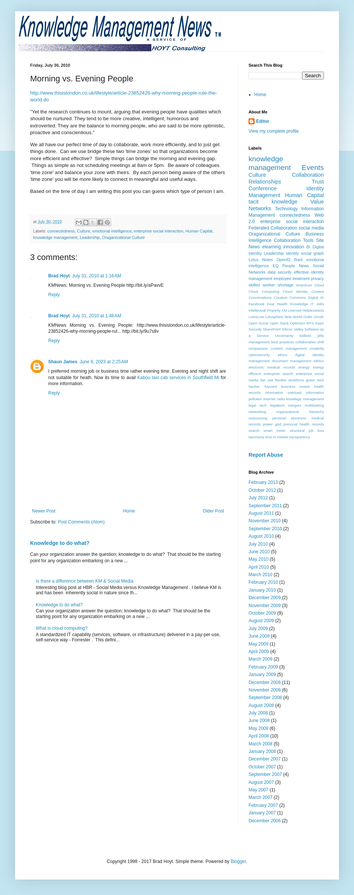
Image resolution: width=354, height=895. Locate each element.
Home (129, 511)
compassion (258, 348)
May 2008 (259, 728)
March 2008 (260, 744)
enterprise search (278, 374)
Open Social (259, 323)
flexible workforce (289, 380)
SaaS (319, 323)
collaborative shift (310, 342)
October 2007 (262, 767)
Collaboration (308, 175)
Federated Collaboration (273, 228)
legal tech (258, 405)
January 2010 (262, 590)
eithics (319, 361)
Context (317, 291)
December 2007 (265, 759)
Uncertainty (284, 336)
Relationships (265, 182)
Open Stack (279, 323)
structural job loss (307, 430)
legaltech (277, 405)
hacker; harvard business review (279, 386)
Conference (262, 188)
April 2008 (259, 736)
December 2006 (265, 820)
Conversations (260, 297)
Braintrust (304, 285)
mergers (294, 405)
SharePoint (272, 329)
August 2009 (261, 620)
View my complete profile (274, 131)
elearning (271, 246)
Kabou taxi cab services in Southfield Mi (178, 377)
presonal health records (304, 424)
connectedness (61, 231)
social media (311, 228)
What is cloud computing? (61, 628)
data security (280, 272)
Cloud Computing (264, 291)
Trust (318, 182)
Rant (298, 259)
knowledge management (55, 237)
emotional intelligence (111, 231)
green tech (315, 380)
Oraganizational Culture (123, 237)
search (254, 430)
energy (304, 367)
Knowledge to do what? (59, 543)
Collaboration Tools (293, 240)
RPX (310, 323)
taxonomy (256, 437)
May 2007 (259, 789)
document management (291, 361)
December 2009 (265, 597)
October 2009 (262, 613)
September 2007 (265, 774)
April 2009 (259, 651)
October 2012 (262, 490)
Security (255, 329)
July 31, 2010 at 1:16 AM (96, 275)
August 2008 (261, 705)
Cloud (319, 285)
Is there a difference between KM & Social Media (84, 581)
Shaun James (62, 361)
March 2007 (260, 797)
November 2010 (265, 520)
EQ (276, 265)
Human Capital (199, 231)
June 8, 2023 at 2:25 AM (103, 361)
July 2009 (258, 628)
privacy (317, 278)
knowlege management (305, 399)
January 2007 (262, 812)
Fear (271, 304)
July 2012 (258, 497)
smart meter (274, 430)
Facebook (256, 304)
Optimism (297, 323)
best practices (282, 342)
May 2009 (259, 644)
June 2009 (259, 636)
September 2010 (265, 528)
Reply (54, 294)
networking (257, 412)
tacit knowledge (273, 202)
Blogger (238, 861)
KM (284, 310)
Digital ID (316, 297)
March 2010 (260, 574)
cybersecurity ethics (268, 355)
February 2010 (263, 582)
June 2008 (259, 720)
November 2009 (265, 605)
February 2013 (263, 482)
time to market (276, 437)
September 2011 (265, 505)
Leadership (90, 237)
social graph (312, 253)
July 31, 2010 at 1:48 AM (96, 315)
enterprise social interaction (158, 231)
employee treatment (291, 278)
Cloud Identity (295, 291)
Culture (83, 231)
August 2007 (261, 782)
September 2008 (265, 697)
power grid (272, 424)
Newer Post (43, 511)
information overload (283, 392)
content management (289, 348)
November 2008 (265, 690)
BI (308, 247)
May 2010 (259, 559)
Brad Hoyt (59, 275)
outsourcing (258, 418)
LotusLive (256, 317)
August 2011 (261, 513)
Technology (286, 208)
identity (292, 253)
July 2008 (258, 713)
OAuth (319, 317)
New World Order (298, 317)
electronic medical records (272, 367)
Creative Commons (290, 297)
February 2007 (263, 805)
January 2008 (262, 751)
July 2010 (258, 544)
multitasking (314, 405)
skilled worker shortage (271, 285)
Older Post (213, 511)
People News (295, 265)
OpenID (283, 259)
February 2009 (263, 667)
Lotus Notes (261, 259)
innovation (293, 246)
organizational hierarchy (300, 412)
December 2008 (265, 682)
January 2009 (262, 674)
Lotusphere (274, 317)
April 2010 (259, 567)
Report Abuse (266, 455)
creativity (317, 348)
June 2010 (259, 551)
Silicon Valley (293, 329)
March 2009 (260, 659)
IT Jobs (317, 304)
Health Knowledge (292, 304)
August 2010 (261, 536)
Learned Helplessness (306, 310)
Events (313, 167)
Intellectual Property (265, 310)
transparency (299, 437)
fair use (266, 380)
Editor (262, 121)
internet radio (274, 399)
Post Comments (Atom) (81, 522)
